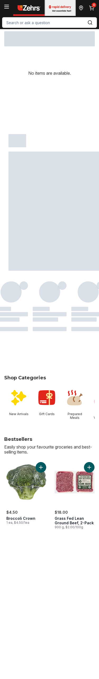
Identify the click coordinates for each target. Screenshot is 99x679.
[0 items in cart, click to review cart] (92, 8)
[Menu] (6, 6)
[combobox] (49, 22)
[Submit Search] (90, 22)
